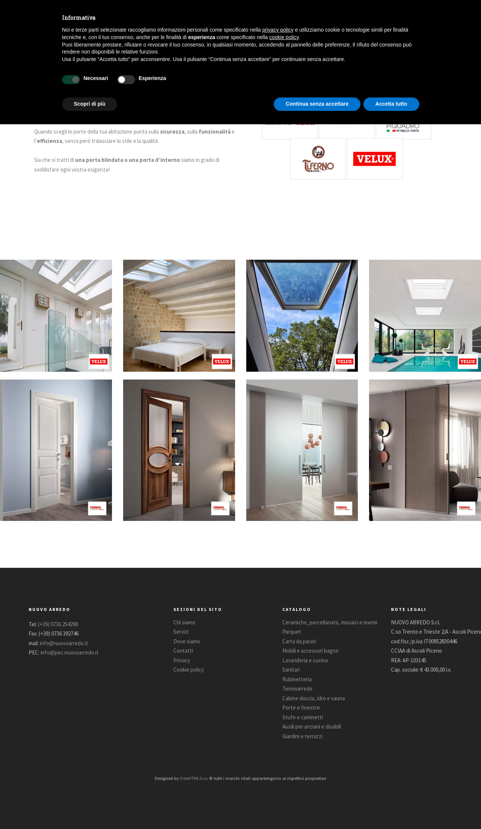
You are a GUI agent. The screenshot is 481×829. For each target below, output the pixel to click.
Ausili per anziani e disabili (311, 726)
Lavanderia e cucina (305, 660)
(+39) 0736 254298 (58, 624)
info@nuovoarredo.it (64, 643)
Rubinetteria (297, 679)
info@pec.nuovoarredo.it (70, 652)
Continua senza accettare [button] (317, 104)
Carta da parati (299, 641)
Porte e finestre (301, 707)
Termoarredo (297, 688)
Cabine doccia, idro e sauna (313, 698)
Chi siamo (184, 622)
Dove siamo (186, 641)
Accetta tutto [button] (391, 104)
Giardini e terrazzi (302, 736)
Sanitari (291, 669)
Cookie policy (188, 669)
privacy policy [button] (278, 30)
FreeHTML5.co (194, 778)
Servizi (181, 631)
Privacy (181, 660)
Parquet (291, 631)
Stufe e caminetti (302, 717)
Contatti (183, 650)
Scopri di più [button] (90, 104)
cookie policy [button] (284, 37)
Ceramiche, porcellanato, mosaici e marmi (329, 622)
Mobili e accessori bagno (310, 650)
